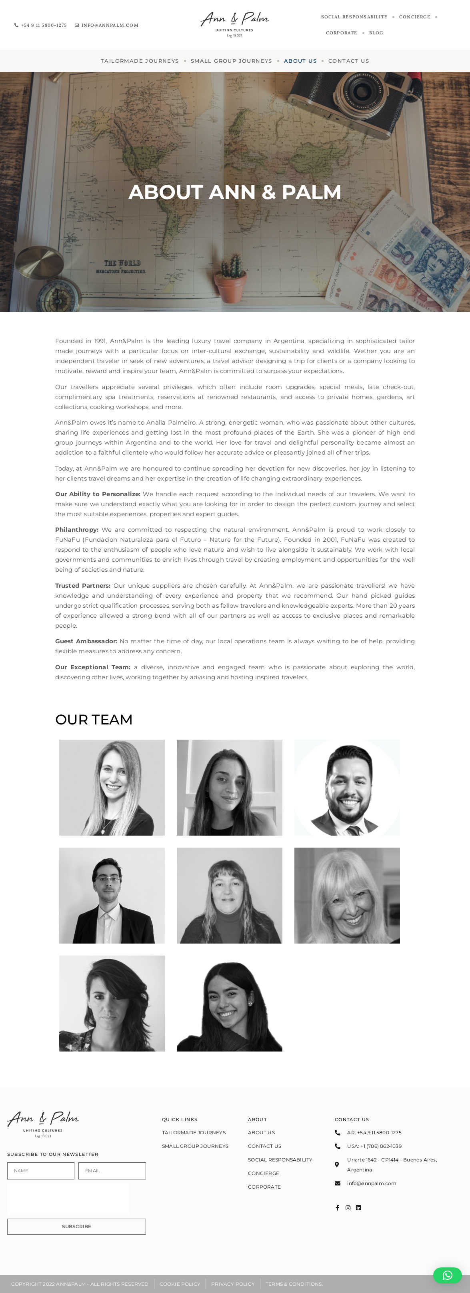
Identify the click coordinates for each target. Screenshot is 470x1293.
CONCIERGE (414, 17)
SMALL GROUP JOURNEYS (231, 61)
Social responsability (354, 17)
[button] (447, 1275)
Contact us (348, 61)
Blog (376, 33)
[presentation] (68, 1199)
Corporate (342, 33)
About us (300, 61)
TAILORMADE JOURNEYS (140, 61)
